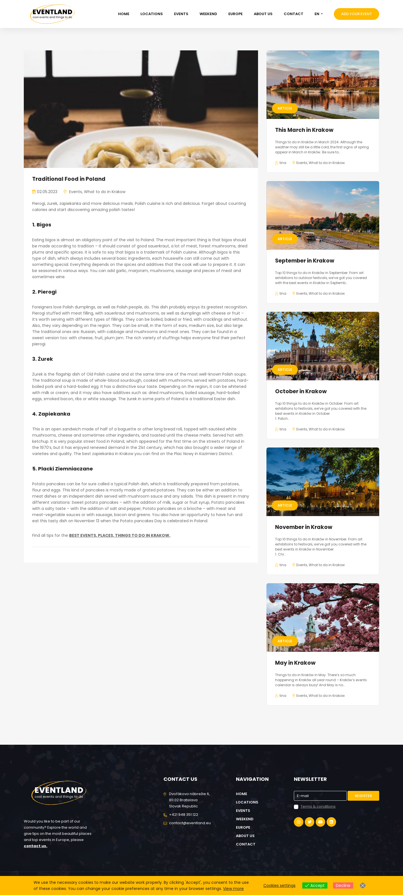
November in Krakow (303, 527)
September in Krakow (304, 260)
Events (181, 14)
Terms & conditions (318, 806)
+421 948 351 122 (183, 814)
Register (363, 795)
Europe (235, 14)
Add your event (356, 14)
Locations (151, 14)
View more (233, 888)
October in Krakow (301, 391)
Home (123, 14)
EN (317, 14)
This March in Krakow (304, 130)
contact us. (35, 846)
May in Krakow (295, 663)
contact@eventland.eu (190, 823)
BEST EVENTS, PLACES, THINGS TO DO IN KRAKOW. (119, 535)
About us (263, 14)
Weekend (208, 14)
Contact (293, 14)
